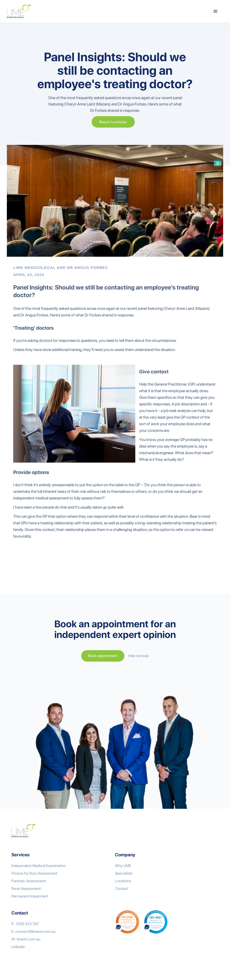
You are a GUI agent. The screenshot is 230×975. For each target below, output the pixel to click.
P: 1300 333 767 (25, 924)
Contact (121, 888)
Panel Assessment (26, 888)
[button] (215, 11)
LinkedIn (18, 946)
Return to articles (113, 122)
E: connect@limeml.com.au (33, 931)
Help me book (138, 656)
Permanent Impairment (29, 896)
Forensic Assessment (28, 881)
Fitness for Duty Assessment (34, 873)
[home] (19, 11)
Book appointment (103, 655)
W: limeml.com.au (25, 939)
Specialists (124, 873)
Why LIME (123, 865)
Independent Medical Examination (38, 865)
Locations (123, 881)
